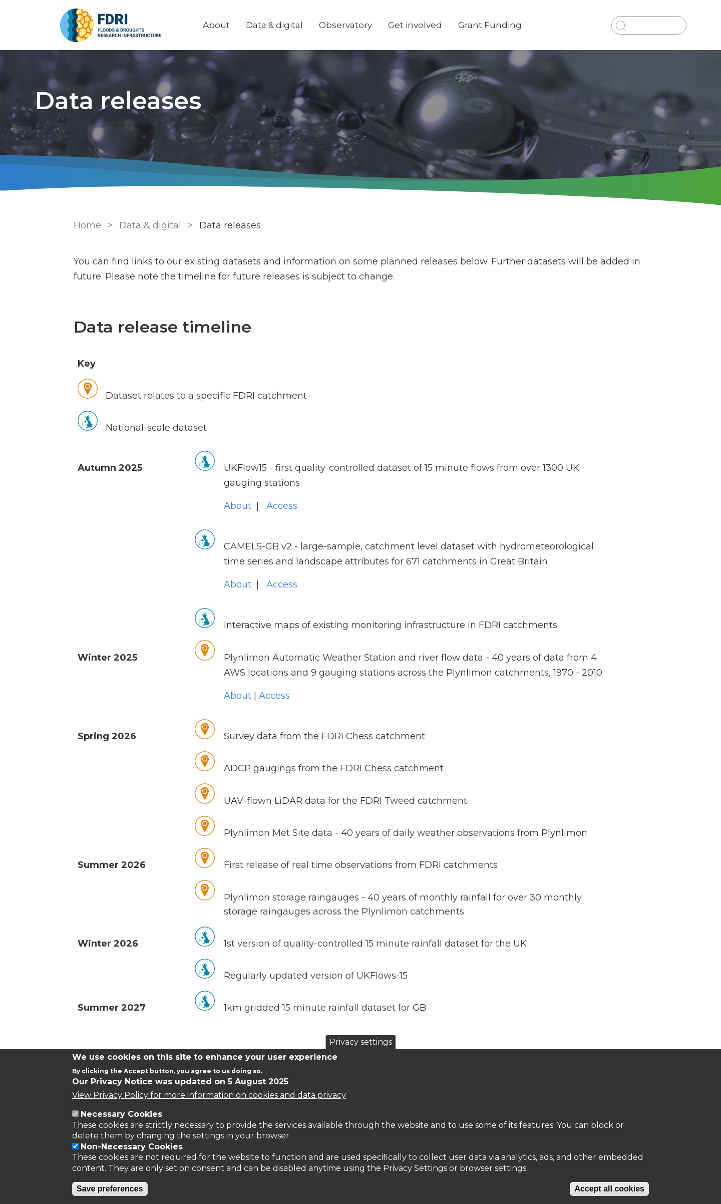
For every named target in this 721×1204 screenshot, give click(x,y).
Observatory (378, 25)
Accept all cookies (609, 1188)
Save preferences (110, 1188)
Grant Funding (523, 25)
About (249, 25)
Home (81, 225)
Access (278, 505)
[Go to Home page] (144, 25)
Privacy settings (360, 1042)
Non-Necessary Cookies (132, 1146)
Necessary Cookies (121, 1114)
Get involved (448, 25)
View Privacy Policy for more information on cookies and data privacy (209, 1095)
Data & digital (307, 25)
